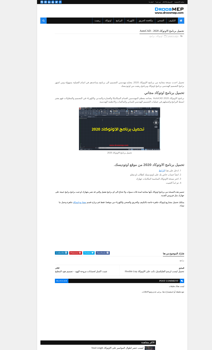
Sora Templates (133, 345)
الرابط (156, 173)
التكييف (165, 20)
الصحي (154, 20)
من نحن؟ (151, 2)
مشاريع (73, 195)
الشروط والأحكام (161, 2)
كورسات (51, 190)
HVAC (74, 162)
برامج (145, 35)
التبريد (74, 166)
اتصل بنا (145, 2)
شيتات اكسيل (49, 185)
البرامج (113, 20)
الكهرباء (124, 20)
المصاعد (51, 176)
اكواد (52, 162)
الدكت (74, 171)
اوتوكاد (102, 20)
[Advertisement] (83, 11)
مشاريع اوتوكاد (166, 208)
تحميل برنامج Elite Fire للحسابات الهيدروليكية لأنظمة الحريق (51, 110)
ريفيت (91, 20)
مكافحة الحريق (139, 20)
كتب (74, 190)
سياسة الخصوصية (173, 2)
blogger (88, 285)
